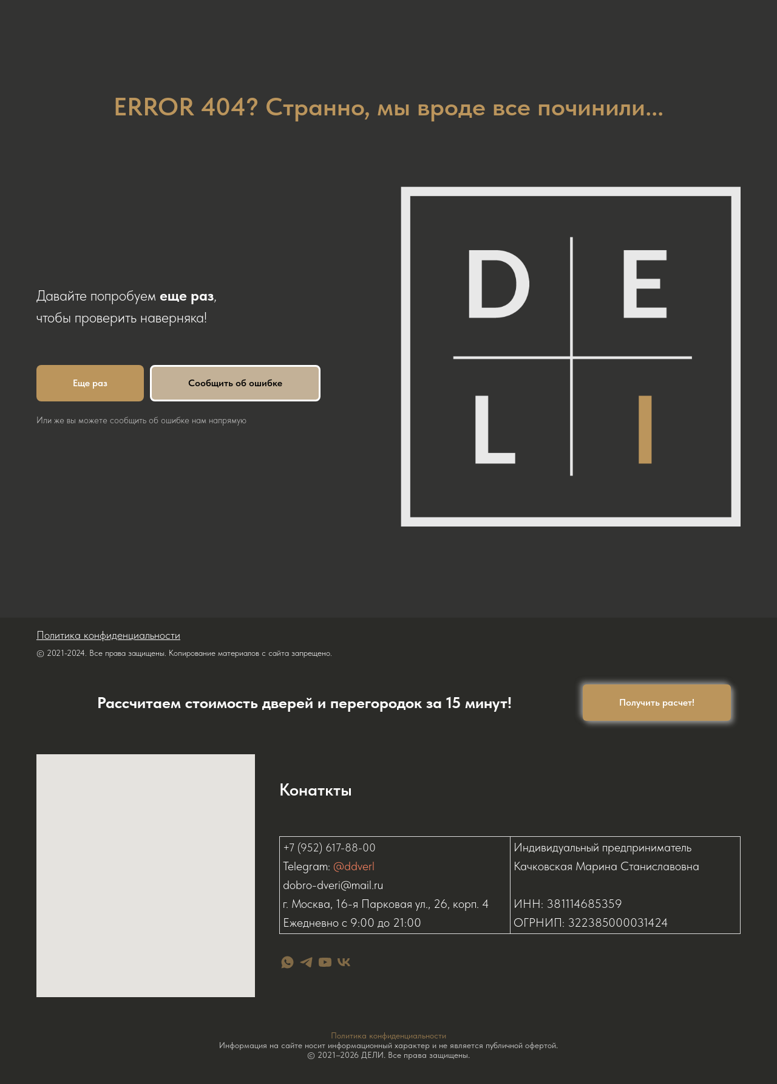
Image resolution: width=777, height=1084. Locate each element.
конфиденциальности (407, 1035)
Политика (350, 1035)
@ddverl (354, 868)
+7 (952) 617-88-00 (329, 850)
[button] (657, 702)
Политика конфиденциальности (108, 635)
